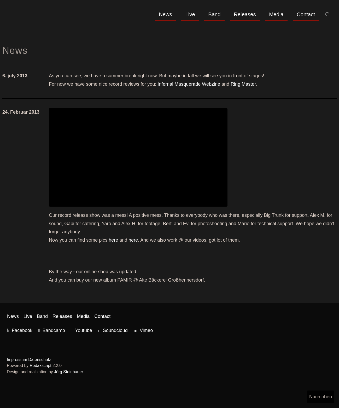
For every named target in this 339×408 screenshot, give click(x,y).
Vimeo (146, 330)
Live (190, 14)
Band (214, 14)
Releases (245, 14)
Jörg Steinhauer (68, 372)
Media (276, 14)
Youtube (83, 330)
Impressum (17, 359)
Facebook (22, 330)
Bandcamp (54, 330)
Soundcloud (115, 330)
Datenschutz (39, 359)
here (113, 240)
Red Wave (36, 18)
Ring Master (243, 84)
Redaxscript (40, 365)
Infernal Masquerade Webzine (188, 84)
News (165, 14)
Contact (306, 14)
